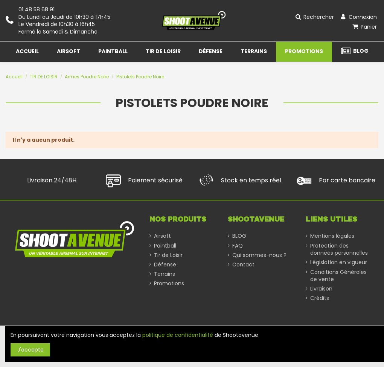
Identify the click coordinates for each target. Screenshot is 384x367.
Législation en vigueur (338, 262)
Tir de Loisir (168, 255)
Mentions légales (332, 236)
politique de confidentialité (177, 335)
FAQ (237, 245)
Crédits (319, 298)
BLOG (239, 236)
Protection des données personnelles (339, 249)
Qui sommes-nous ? (259, 255)
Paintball (165, 245)
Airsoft (162, 236)
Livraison (321, 288)
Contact (243, 264)
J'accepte (30, 349)
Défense (165, 264)
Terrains (164, 274)
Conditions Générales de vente (338, 276)
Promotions (169, 283)
